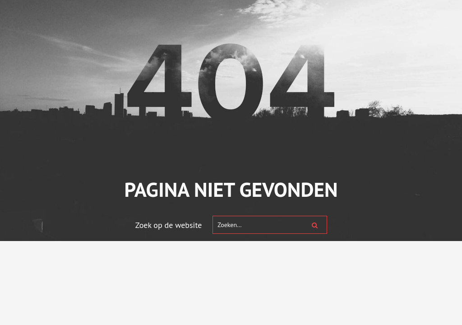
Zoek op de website (168, 225)
